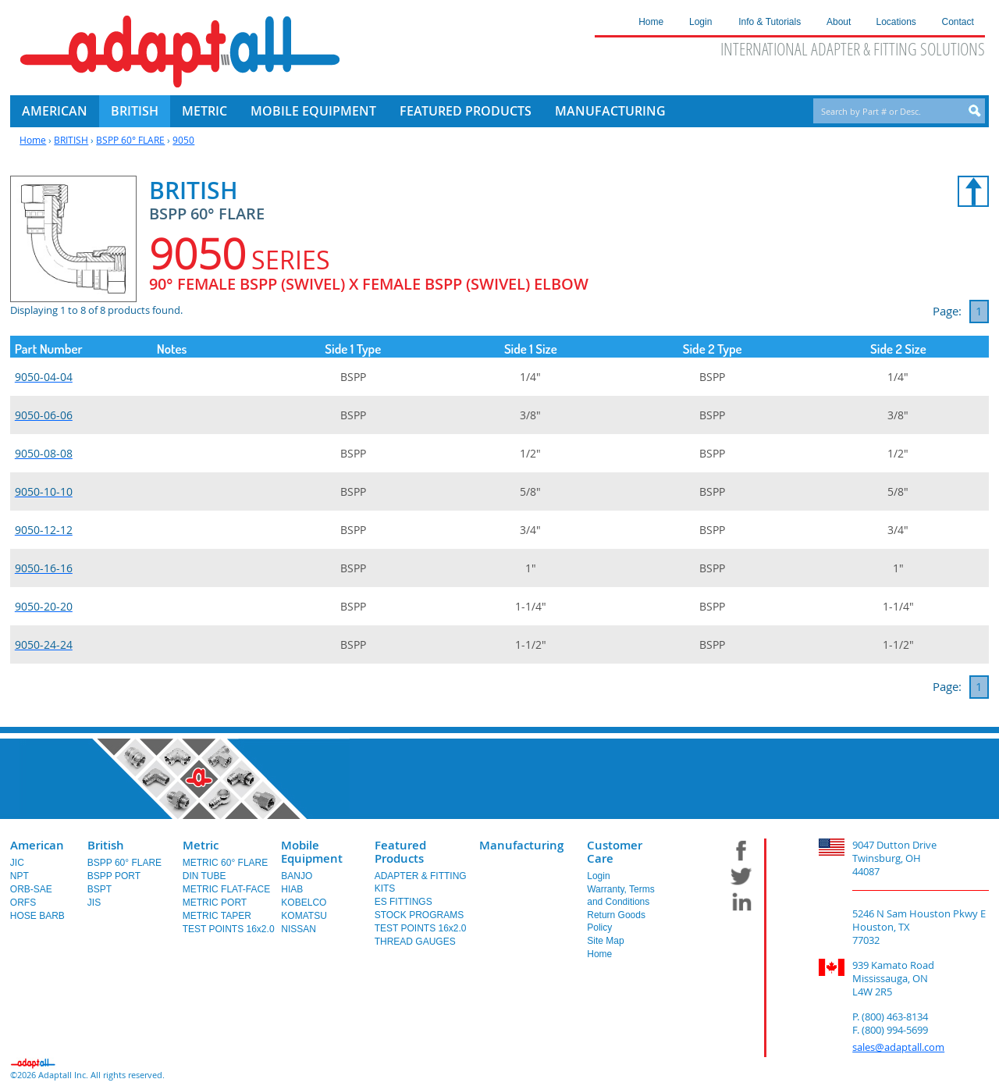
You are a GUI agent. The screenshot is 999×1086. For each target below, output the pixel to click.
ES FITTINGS (403, 901)
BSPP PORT (113, 876)
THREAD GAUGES (415, 941)
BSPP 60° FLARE (130, 140)
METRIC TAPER (217, 915)
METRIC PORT (215, 902)
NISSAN (298, 929)
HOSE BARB (37, 915)
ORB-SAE (31, 889)
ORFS (23, 902)
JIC (17, 862)
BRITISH (71, 140)
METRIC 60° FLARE (225, 862)
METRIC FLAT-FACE (226, 889)
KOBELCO (303, 902)
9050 (183, 140)
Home (33, 140)
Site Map (605, 940)
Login (598, 876)
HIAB (292, 889)
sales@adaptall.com (898, 1047)
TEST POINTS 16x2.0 (229, 929)
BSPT (99, 889)
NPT (19, 876)
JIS (94, 902)
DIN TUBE (204, 876)
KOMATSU (303, 915)
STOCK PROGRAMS (419, 915)
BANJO (296, 876)
